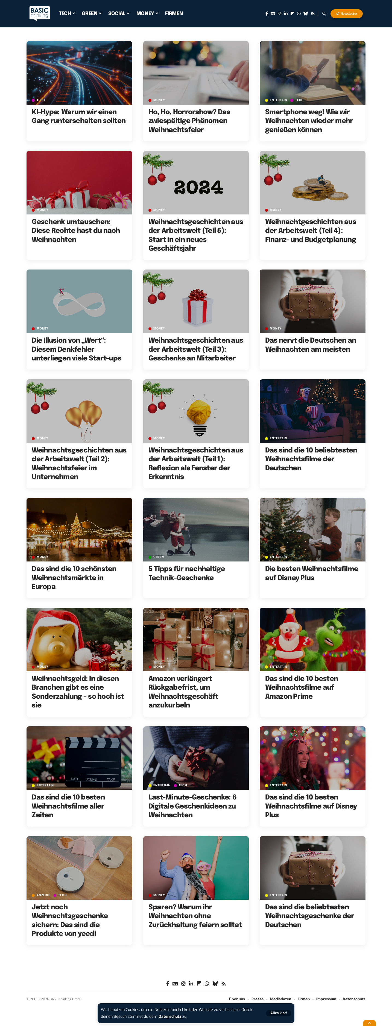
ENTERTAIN (278, 100)
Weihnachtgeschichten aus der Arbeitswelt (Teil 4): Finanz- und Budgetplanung (310, 231)
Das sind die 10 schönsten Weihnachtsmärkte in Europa (74, 578)
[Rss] (312, 13)
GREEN (158, 557)
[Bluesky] (305, 13)
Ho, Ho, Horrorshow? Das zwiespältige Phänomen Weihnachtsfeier (189, 121)
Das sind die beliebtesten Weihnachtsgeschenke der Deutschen (309, 916)
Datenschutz (170, 1016)
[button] (278, 1013)
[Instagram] (279, 13)
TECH (41, 100)
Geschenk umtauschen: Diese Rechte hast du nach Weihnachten (76, 231)
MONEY (159, 100)
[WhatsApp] (299, 13)
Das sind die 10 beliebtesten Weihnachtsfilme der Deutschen (311, 459)
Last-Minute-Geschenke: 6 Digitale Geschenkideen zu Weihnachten (192, 806)
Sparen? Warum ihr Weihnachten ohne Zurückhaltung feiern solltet (195, 916)
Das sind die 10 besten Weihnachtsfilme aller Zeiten (68, 806)
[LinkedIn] (286, 13)
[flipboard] (292, 13)
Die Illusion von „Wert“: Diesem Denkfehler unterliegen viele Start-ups (76, 349)
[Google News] (272, 13)
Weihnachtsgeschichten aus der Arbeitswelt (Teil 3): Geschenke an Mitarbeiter (195, 349)
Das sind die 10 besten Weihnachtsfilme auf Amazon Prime (301, 687)
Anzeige (43, 895)
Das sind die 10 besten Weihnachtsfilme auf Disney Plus (311, 806)
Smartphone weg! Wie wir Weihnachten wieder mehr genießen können (309, 121)
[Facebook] (266, 13)
